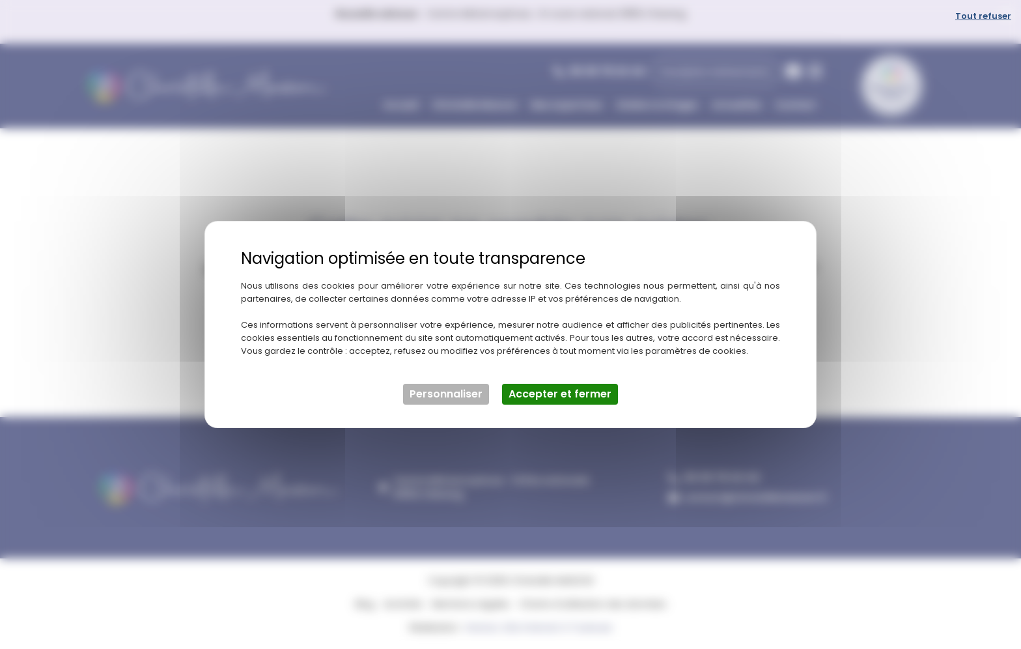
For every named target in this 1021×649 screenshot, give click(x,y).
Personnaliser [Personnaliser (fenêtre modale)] (446, 393)
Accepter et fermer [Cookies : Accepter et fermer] (560, 393)
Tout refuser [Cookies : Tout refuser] (983, 16)
